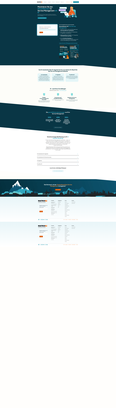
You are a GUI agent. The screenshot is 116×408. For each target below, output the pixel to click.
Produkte (52, 200)
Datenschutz (69, 219)
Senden (41, 32)
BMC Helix (59, 204)
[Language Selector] (72, 2)
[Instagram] (45, 219)
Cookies (77, 219)
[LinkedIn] (38, 219)
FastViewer (52, 214)
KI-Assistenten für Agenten (57, 154)
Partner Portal (73, 203)
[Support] (68, 2)
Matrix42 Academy (67, 240)
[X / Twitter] (40, 219)
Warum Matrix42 (67, 203)
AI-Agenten (57, 160)
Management (66, 204)
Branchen (66, 208)
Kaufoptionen (66, 207)
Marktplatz (66, 211)
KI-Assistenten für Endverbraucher (57, 157)
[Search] (70, 2)
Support (66, 212)
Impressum (66, 219)
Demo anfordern (58, 189)
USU (58, 207)
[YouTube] (43, 219)
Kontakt (66, 216)
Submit (41, 211)
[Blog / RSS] (47, 219)
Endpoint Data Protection (54, 211)
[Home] (43, 201)
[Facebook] (42, 219)
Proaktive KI (57, 164)
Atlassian (59, 203)
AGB (64, 219)
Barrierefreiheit (73, 219)
